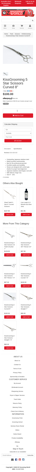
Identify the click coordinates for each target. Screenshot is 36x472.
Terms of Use (17, 368)
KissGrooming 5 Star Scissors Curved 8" (18, 36)
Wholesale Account (17, 387)
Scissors (17, 34)
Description (7, 148)
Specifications (18, 148)
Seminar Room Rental (17, 426)
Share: (8, 91)
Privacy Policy (17, 372)
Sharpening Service (17, 391)
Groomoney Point (17, 418)
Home (6, 34)
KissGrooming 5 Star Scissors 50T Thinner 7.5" (9, 276)
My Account (17, 383)
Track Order (17, 399)
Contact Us (17, 364)
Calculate (18, 140)
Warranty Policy (17, 407)
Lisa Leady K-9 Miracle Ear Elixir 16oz (26, 204)
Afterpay (17, 442)
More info (10, 98)
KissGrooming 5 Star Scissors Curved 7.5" (26, 276)
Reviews (10, 152)
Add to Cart (18, 115)
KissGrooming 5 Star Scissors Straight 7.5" (9, 338)
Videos (17, 430)
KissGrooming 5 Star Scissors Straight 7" (26, 307)
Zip (17, 446)
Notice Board (17, 434)
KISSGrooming (26, 34)
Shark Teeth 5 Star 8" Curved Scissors (9, 204)
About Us (17, 360)
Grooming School (17, 422)
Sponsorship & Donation (17, 376)
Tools (11, 34)
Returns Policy (17, 403)
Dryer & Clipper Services (17, 395)
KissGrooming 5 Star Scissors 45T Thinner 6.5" (26, 245)
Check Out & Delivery (17, 411)
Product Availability (17, 438)
